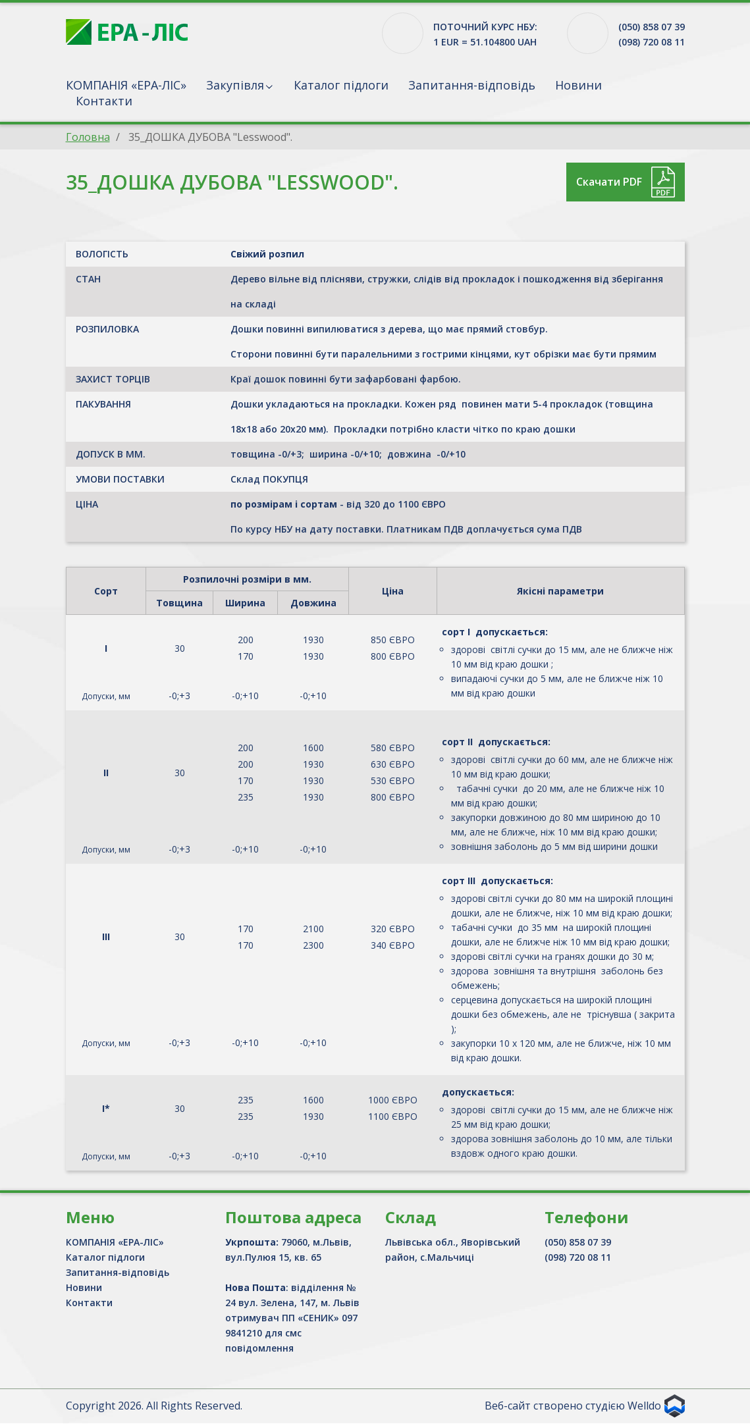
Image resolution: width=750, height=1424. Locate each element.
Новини (578, 85)
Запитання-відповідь (471, 85)
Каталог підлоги (341, 85)
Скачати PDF (609, 181)
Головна (88, 137)
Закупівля (235, 85)
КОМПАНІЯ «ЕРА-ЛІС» (126, 85)
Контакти (104, 101)
